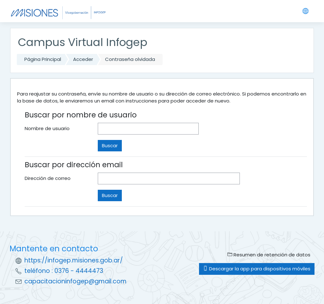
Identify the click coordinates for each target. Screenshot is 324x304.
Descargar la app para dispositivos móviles (256, 268)
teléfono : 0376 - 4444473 (63, 271)
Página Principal (42, 59)
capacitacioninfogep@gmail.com (75, 281)
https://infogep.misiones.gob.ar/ (73, 260)
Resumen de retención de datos (268, 254)
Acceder (83, 59)
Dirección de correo (48, 178)
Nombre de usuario (47, 128)
